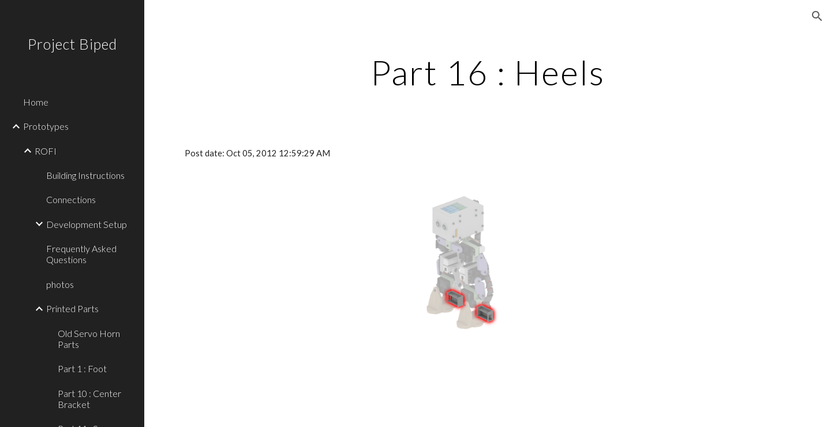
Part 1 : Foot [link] (82, 368)
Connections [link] (71, 199)
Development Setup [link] (86, 224)
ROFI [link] (46, 150)
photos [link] (60, 284)
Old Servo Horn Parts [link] (89, 339)
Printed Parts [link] (72, 308)
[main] (487, 72)
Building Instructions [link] (85, 175)
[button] (817, 16)
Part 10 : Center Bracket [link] (89, 399)
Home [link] (35, 101)
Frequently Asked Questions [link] (81, 254)
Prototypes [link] (46, 126)
